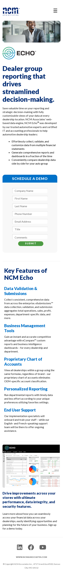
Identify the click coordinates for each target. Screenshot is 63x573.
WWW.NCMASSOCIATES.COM (31, 557)
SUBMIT (30, 243)
